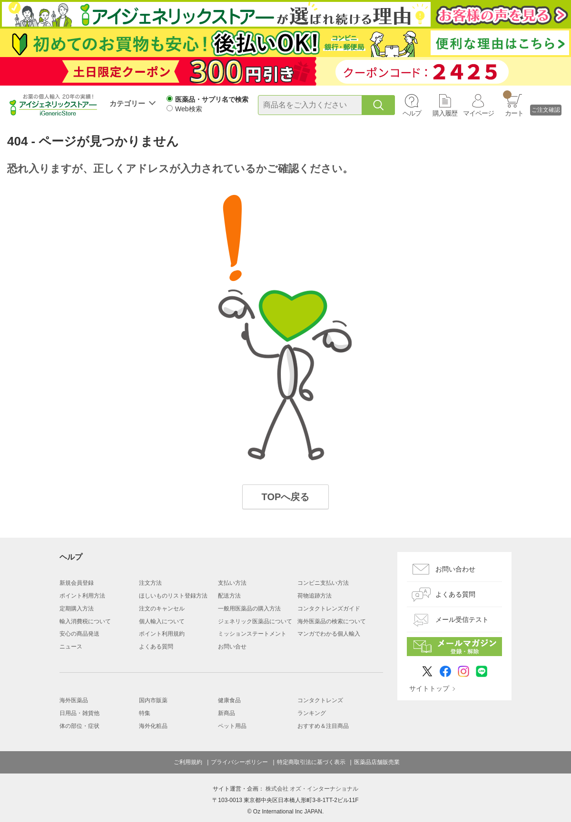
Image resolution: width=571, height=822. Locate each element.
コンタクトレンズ (320, 700)
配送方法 (229, 595)
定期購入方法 (76, 608)
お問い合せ (232, 646)
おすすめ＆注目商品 (323, 726)
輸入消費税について (85, 621)
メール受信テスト (462, 619)
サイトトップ (429, 688)
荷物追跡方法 (314, 595)
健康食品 (229, 700)
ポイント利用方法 (82, 595)
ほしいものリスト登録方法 (173, 595)
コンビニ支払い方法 (323, 583)
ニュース (70, 646)
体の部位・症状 (79, 726)
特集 (144, 713)
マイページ (478, 113)
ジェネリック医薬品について (255, 621)
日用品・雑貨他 (79, 713)
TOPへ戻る (286, 497)
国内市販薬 (153, 700)
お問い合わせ (455, 569)
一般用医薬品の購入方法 (249, 608)
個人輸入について (162, 621)
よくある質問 (156, 646)
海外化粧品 (153, 726)
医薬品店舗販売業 (377, 762)
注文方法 (150, 583)
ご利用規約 (188, 762)
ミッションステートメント (252, 633)
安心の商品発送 (79, 633)
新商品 (226, 713)
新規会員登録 (76, 583)
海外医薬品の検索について (331, 621)
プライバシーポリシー (239, 762)
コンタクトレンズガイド (328, 608)
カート (513, 103)
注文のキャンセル (162, 608)
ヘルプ (412, 113)
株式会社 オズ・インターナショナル (312, 788)
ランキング (311, 713)
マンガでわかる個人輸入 (328, 633)
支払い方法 (232, 583)
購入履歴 (445, 113)
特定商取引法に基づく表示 (311, 762)
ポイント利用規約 (162, 633)
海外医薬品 (73, 700)
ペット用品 (232, 726)
